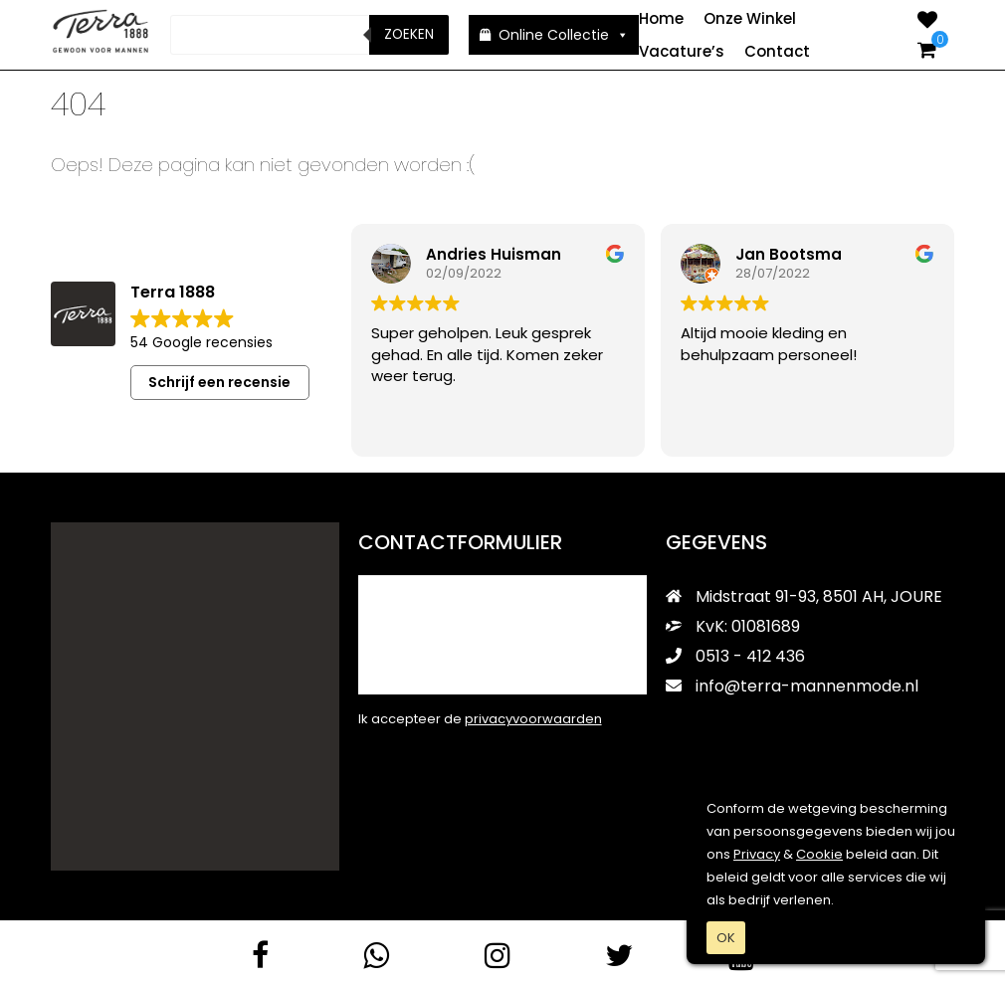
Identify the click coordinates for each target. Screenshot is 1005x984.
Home (661, 18)
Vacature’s (681, 51)
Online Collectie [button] (564, 35)
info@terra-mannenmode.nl (792, 685)
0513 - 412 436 (735, 655)
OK (725, 937)
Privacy (756, 854)
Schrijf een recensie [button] (219, 381)
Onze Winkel (750, 18)
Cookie (819, 854)
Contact (777, 51)
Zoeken (409, 34)
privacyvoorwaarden (533, 717)
